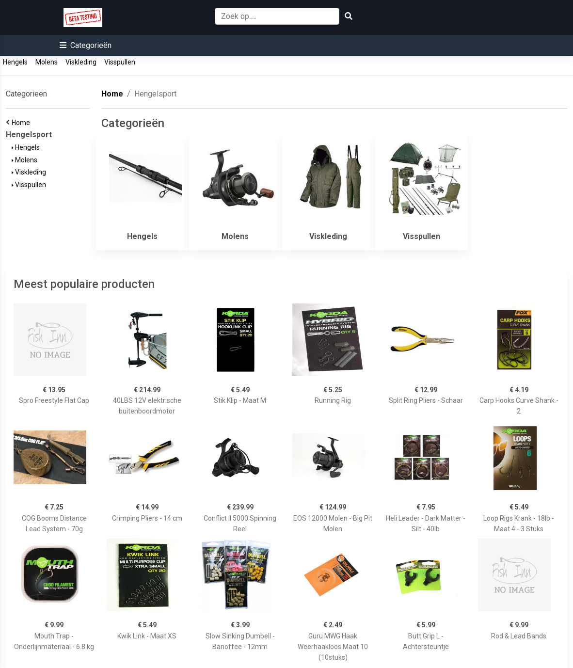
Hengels (15, 62)
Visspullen (119, 62)
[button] (85, 45)
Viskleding (81, 62)
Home (22, 123)
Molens (46, 62)
